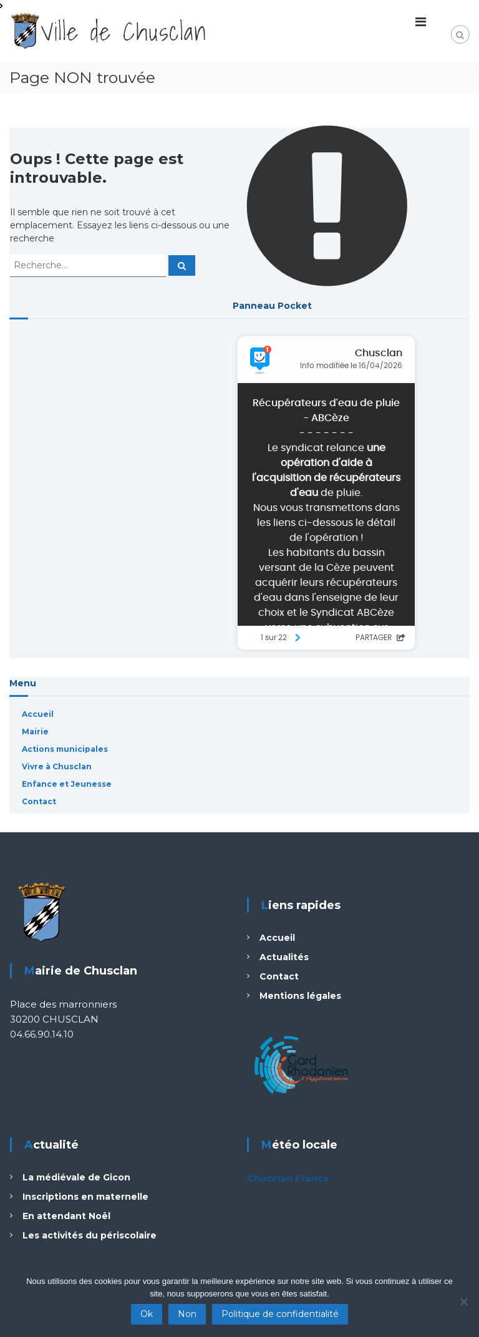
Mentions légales (300, 995)
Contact (39, 801)
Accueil (38, 714)
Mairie (35, 731)
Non (187, 1314)
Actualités (284, 957)
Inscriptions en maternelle (85, 1196)
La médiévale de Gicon (76, 1177)
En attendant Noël (66, 1216)
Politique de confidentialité (280, 1314)
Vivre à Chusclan (57, 766)
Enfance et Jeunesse (67, 784)
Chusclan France (288, 1178)
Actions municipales (65, 749)
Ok (146, 1314)
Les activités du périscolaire (89, 1235)
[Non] (463, 1301)
